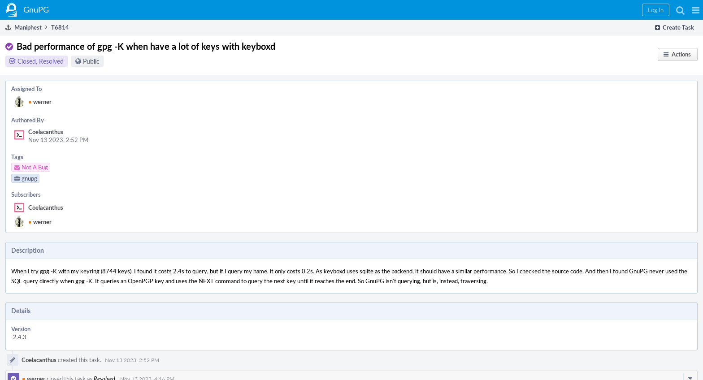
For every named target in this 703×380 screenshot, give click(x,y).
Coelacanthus (45, 132)
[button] (695, 10)
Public (91, 61)
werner (40, 102)
